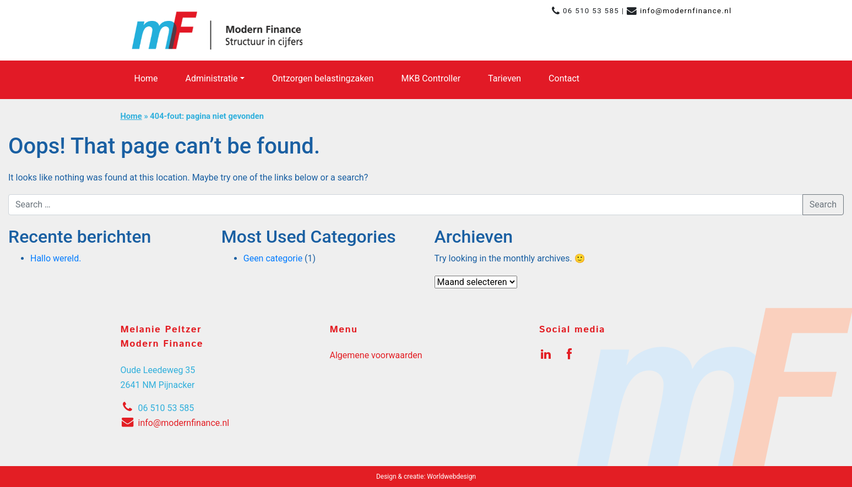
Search (823, 204)
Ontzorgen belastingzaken (323, 78)
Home (146, 78)
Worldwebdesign (451, 476)
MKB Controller (430, 78)
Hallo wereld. (55, 258)
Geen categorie (272, 258)
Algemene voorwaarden (376, 355)
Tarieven (504, 78)
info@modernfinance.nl (686, 11)
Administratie (212, 78)
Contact (564, 78)
